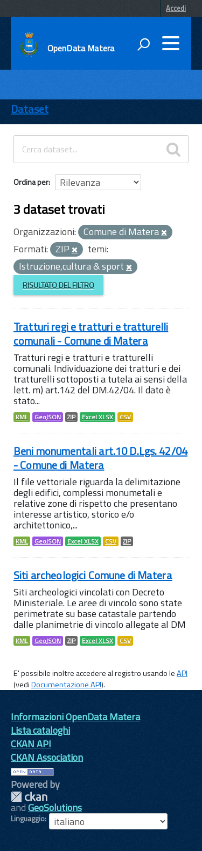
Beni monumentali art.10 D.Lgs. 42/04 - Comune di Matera (100, 458)
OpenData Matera (80, 48)
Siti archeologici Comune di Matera (92, 575)
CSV (125, 417)
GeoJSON (47, 417)
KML (22, 417)
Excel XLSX (97, 417)
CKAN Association (47, 757)
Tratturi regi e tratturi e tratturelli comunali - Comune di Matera (90, 333)
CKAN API (31, 743)
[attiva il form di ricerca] (143, 44)
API (182, 673)
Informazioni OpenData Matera (75, 716)
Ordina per (30, 181)
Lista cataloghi (40, 730)
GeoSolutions (55, 807)
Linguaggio (28, 818)
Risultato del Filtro (58, 285)
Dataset (29, 108)
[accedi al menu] (170, 43)
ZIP (71, 417)
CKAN (29, 796)
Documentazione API (66, 685)
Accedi (176, 8)
